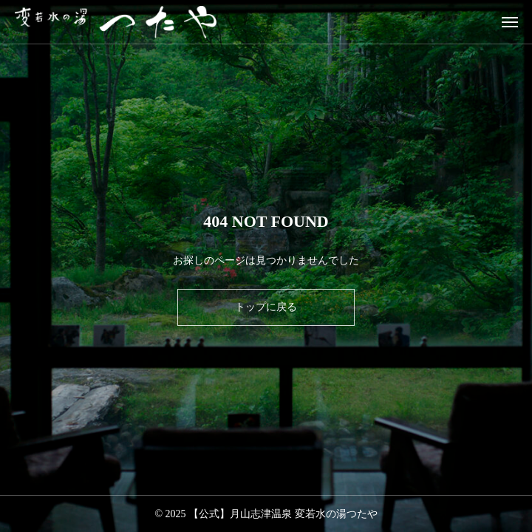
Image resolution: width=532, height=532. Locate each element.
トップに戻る (266, 307)
